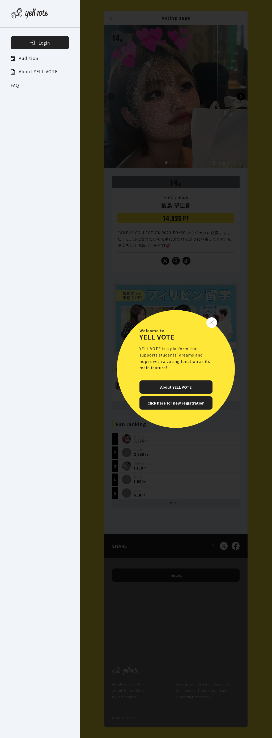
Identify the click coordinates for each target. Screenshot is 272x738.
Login (40, 43)
